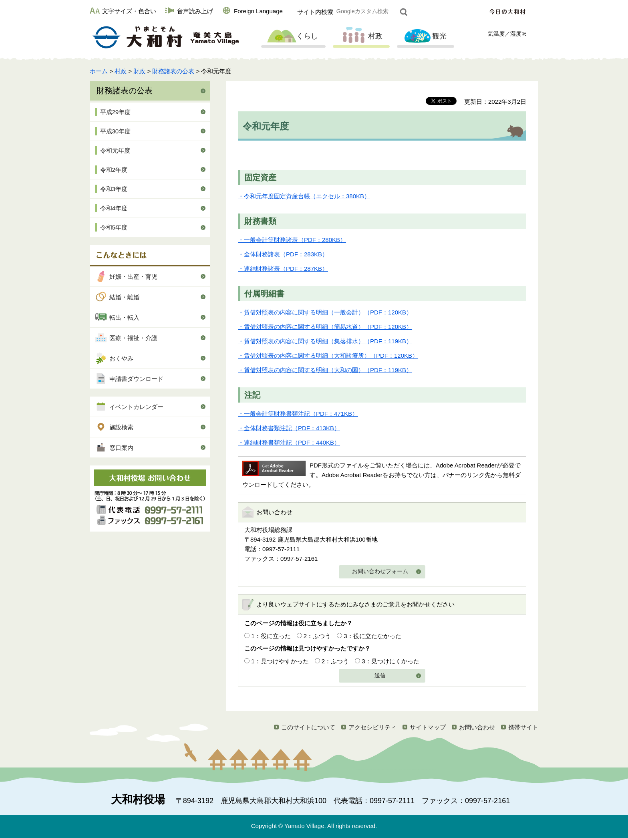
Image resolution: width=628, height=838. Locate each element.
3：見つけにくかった (390, 661)
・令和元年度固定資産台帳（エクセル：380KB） (304, 196)
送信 (380, 676)
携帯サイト (523, 727)
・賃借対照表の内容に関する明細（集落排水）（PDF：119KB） (325, 341)
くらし (292, 36)
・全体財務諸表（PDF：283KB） (283, 254)
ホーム (99, 71)
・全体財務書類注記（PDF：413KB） (289, 428)
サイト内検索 (315, 11)
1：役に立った (270, 636)
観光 (425, 36)
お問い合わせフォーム (380, 571)
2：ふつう (317, 636)
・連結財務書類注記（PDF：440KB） (289, 442)
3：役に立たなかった (372, 636)
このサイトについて (308, 727)
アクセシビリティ (372, 727)
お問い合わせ (477, 727)
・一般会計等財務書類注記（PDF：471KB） (298, 413)
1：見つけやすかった (279, 661)
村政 (360, 36)
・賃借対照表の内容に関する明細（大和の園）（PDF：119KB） (325, 370)
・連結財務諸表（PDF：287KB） (283, 268)
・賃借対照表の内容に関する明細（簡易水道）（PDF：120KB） (325, 326)
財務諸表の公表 (173, 71)
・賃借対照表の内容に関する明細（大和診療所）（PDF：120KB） (328, 355)
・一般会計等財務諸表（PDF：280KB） (292, 239)
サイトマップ (428, 727)
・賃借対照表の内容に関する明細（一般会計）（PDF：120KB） (325, 312)
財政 (139, 71)
